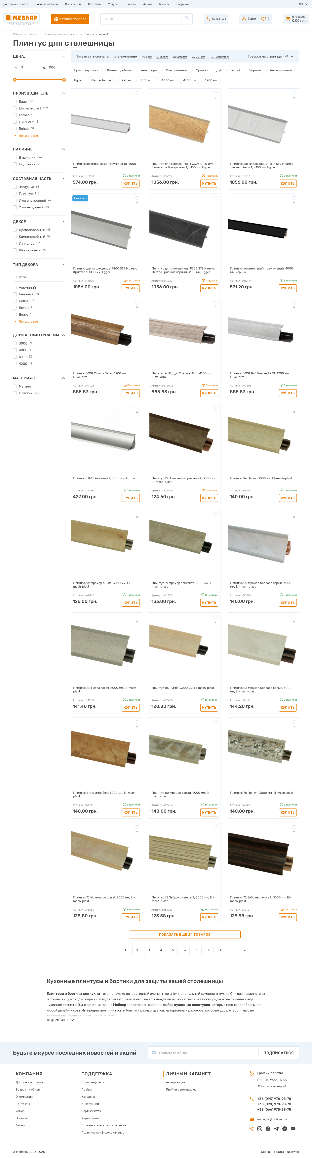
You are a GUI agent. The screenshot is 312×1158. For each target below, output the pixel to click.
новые (147, 56)
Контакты (94, 4)
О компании (73, 4)
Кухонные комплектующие (61, 34)
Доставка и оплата (15, 4)
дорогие (198, 56)
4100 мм (185, 80)
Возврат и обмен (46, 4)
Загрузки (182, 4)
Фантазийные (173, 70)
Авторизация (175, 1082)
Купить (131, 183)
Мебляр (17, 34)
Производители (92, 1082)
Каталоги (88, 1096)
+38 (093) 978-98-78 (274, 1098)
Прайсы (87, 1089)
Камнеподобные (118, 70)
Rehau (124, 80)
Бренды (164, 4)
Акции (147, 4)
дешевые (180, 56)
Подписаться (278, 1052)
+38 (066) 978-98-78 (274, 1109)
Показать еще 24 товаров (185, 934)
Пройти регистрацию (181, 1089)
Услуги (112, 4)
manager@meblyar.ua (272, 1119)
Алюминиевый (274, 70)
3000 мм (143, 80)
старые (162, 56)
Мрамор (197, 70)
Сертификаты (91, 1110)
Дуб (215, 70)
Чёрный (250, 70)
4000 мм (164, 80)
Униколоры (146, 70)
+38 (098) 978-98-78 (274, 1104)
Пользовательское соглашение (103, 1125)
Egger (78, 80)
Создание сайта (272, 1151)
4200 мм (206, 80)
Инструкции (90, 1103)
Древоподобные (86, 70)
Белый (231, 70)
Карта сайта (90, 1118)
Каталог (34, 34)
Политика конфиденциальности (104, 1132)
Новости (130, 4)
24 (286, 56)
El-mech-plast (101, 80)
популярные (219, 56)
